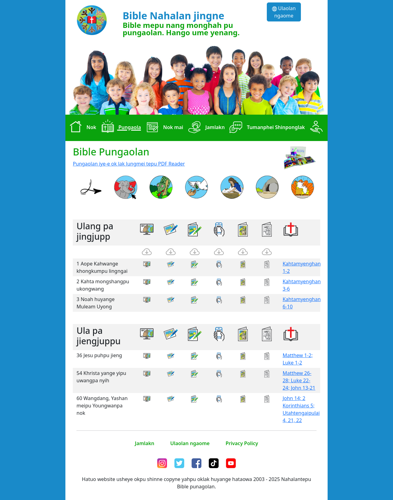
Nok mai (163, 128)
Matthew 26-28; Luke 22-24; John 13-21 (298, 380)
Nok (81, 128)
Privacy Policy (242, 443)
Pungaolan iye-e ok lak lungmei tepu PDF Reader (129, 163)
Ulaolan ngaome (284, 12)
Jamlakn (205, 128)
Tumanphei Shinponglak (266, 128)
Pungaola (120, 128)
